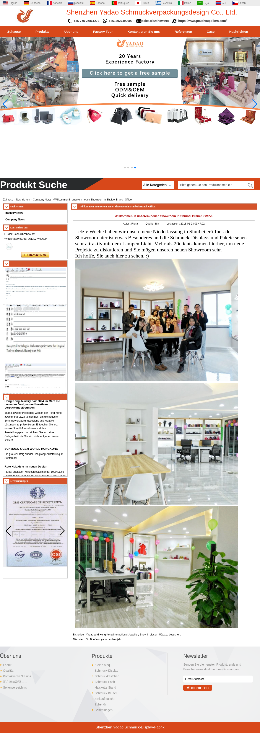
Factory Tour (103, 31)
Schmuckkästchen (107, 676)
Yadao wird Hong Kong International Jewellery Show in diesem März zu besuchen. (133, 634)
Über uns (71, 31)
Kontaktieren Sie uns (143, 31)
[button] (125, 167)
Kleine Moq (102, 665)
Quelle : (150, 223)
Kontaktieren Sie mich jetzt (35, 255)
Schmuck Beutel (106, 693)
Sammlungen (104, 710)
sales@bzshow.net (155, 21)
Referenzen (183, 31)
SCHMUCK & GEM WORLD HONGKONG (31, 450)
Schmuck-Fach (105, 682)
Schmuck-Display (106, 670)
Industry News (14, 212)
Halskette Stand (105, 687)
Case (210, 31)
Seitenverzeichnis (15, 687)
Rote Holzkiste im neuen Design (26, 467)
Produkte (43, 31)
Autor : (127, 223)
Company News (42, 199)
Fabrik (7, 665)
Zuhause (14, 31)
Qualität (8, 670)
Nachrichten (238, 31)
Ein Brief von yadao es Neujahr (103, 639)
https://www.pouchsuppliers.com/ (202, 21)
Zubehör (100, 704)
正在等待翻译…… (15, 682)
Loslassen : (173, 223)
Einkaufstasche (105, 698)
